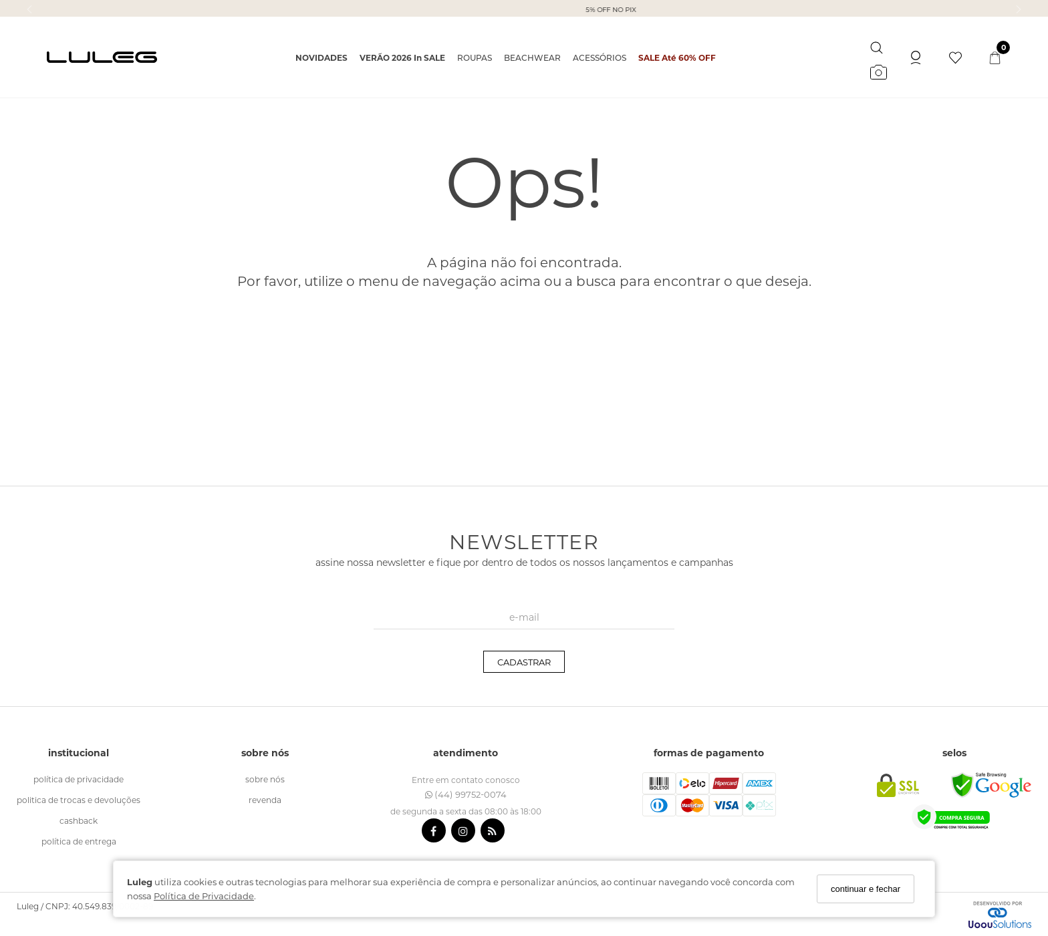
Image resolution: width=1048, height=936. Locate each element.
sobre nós (265, 779)
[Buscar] (876, 44)
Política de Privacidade (204, 895)
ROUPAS (474, 57)
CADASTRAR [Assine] (524, 661)
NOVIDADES (321, 57)
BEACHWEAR (532, 57)
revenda (265, 799)
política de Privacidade (78, 779)
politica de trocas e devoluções (78, 799)
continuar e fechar (865, 889)
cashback (78, 820)
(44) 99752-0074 (466, 794)
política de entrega (78, 841)
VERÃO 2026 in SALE (402, 57)
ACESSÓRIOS (599, 57)
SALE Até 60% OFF (677, 57)
